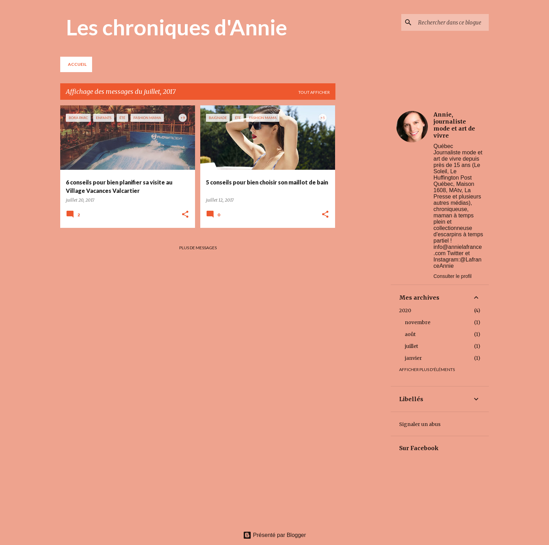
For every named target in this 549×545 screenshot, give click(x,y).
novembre (417, 322)
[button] (185, 214)
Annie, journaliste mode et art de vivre (454, 125)
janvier (413, 358)
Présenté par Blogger (274, 535)
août (410, 334)
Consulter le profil (452, 276)
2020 (405, 310)
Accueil (77, 64)
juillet (411, 346)
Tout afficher (314, 92)
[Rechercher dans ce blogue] (452, 22)
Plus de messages (198, 247)
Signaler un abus (419, 424)
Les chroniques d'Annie (176, 27)
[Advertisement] (363, 210)
